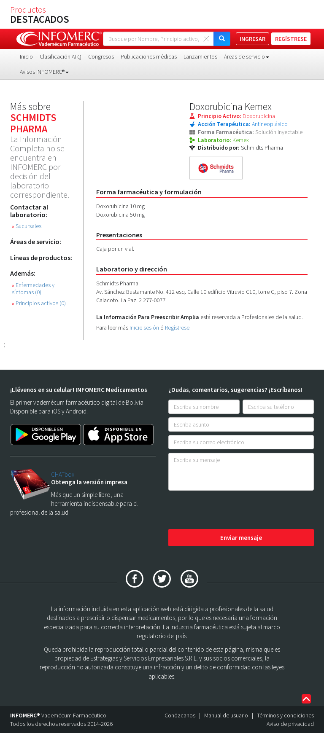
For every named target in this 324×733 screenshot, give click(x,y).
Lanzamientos (200, 56)
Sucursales (26, 226)
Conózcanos (180, 715)
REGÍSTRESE (291, 39)
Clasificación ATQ (60, 56)
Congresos (101, 56)
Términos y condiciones (285, 715)
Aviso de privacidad (290, 724)
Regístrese (177, 327)
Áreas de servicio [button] (246, 56)
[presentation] (232, 510)
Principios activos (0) (39, 303)
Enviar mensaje (241, 538)
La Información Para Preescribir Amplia (147, 317)
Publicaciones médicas (149, 56)
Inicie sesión (144, 327)
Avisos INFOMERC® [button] (44, 71)
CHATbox (62, 474)
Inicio (26, 56)
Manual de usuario (226, 715)
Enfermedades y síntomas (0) (33, 289)
